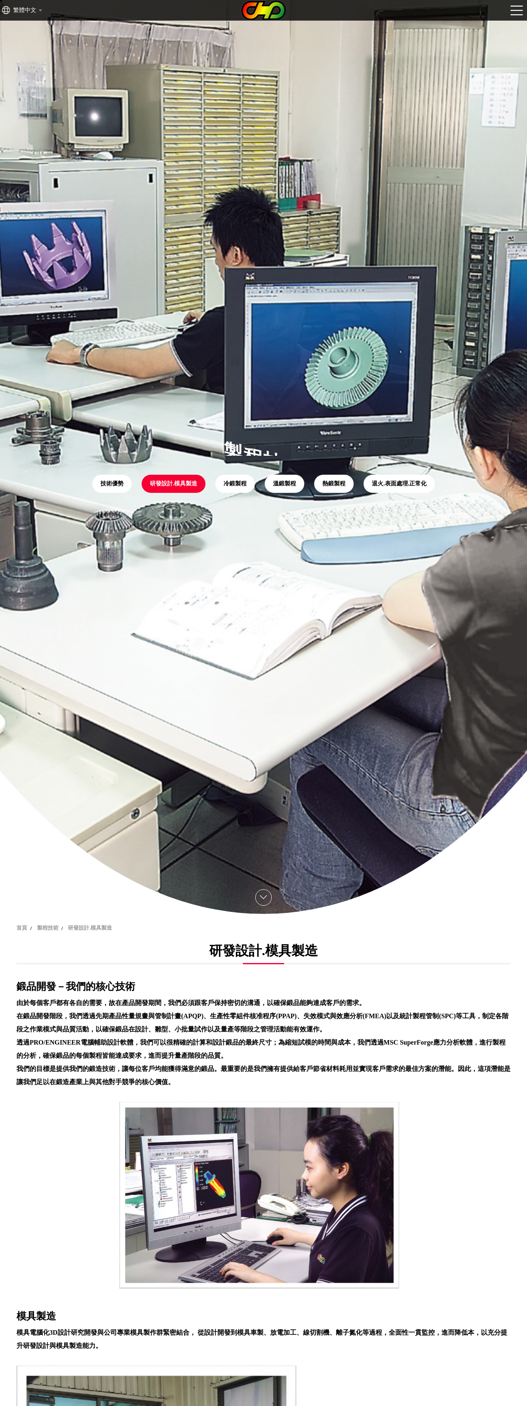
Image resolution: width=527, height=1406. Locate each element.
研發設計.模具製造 (174, 483)
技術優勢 (112, 483)
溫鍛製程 (284, 483)
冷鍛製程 (235, 483)
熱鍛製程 (333, 483)
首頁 (21, 928)
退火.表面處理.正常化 (399, 483)
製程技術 (47, 928)
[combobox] (27, 10)
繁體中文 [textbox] (24, 10)
